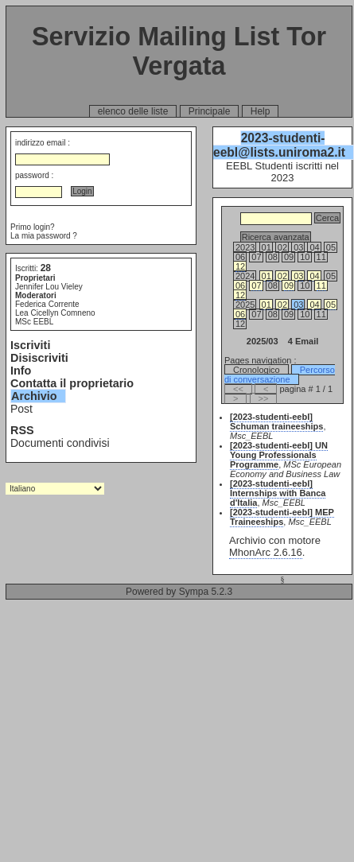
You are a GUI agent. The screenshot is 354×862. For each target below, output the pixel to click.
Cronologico (256, 370)
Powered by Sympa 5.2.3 (179, 591)
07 (256, 285)
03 (298, 276)
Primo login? (32, 227)
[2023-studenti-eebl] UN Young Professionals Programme (279, 455)
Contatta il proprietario (72, 383)
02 (282, 276)
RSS (22, 430)
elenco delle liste (133, 111)
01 (266, 276)
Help (260, 111)
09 (289, 285)
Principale (210, 111)
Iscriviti (30, 345)
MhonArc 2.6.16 (265, 552)
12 (240, 266)
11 (321, 285)
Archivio (34, 396)
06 (240, 285)
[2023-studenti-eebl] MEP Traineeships (282, 516)
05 (331, 304)
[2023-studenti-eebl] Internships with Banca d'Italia (277, 493)
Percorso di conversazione (279, 374)
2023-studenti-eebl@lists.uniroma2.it (279, 145)
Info (20, 370)
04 (314, 276)
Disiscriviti (39, 357)
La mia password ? (43, 235)
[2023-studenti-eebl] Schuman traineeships (276, 421)
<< (238, 389)
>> (264, 398)
